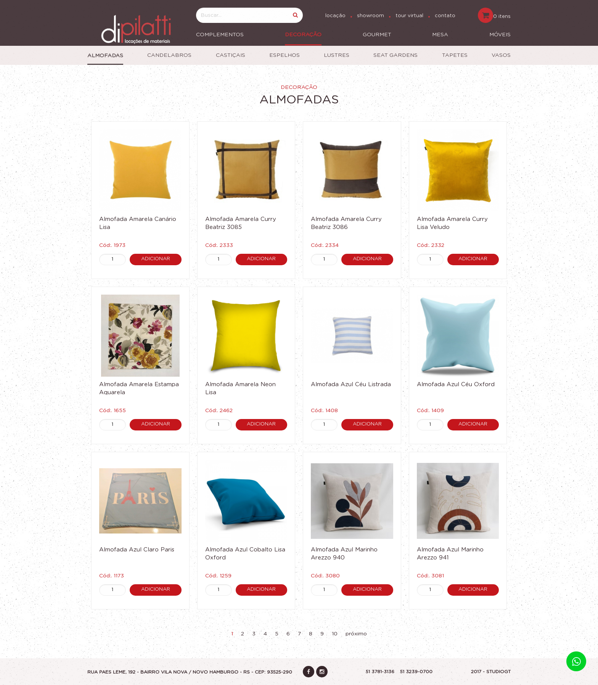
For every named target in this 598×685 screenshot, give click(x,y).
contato (445, 15)
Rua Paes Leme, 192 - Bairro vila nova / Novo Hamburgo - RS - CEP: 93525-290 (189, 672)
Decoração (303, 34)
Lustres (336, 55)
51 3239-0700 (416, 671)
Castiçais (230, 55)
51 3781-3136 (380, 671)
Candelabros (169, 55)
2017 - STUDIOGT (491, 671)
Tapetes (455, 55)
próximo (356, 634)
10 (335, 634)
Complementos (220, 34)
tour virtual (409, 15)
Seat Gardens (395, 55)
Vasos (501, 55)
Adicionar (155, 258)
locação (335, 15)
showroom (370, 15)
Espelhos (284, 55)
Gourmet (377, 34)
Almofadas (105, 55)
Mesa (440, 34)
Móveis (500, 34)
